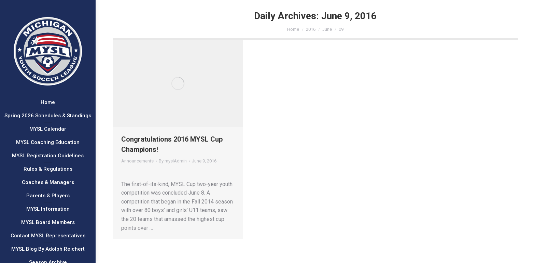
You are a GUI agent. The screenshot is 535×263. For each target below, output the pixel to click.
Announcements (137, 160)
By (173, 160)
